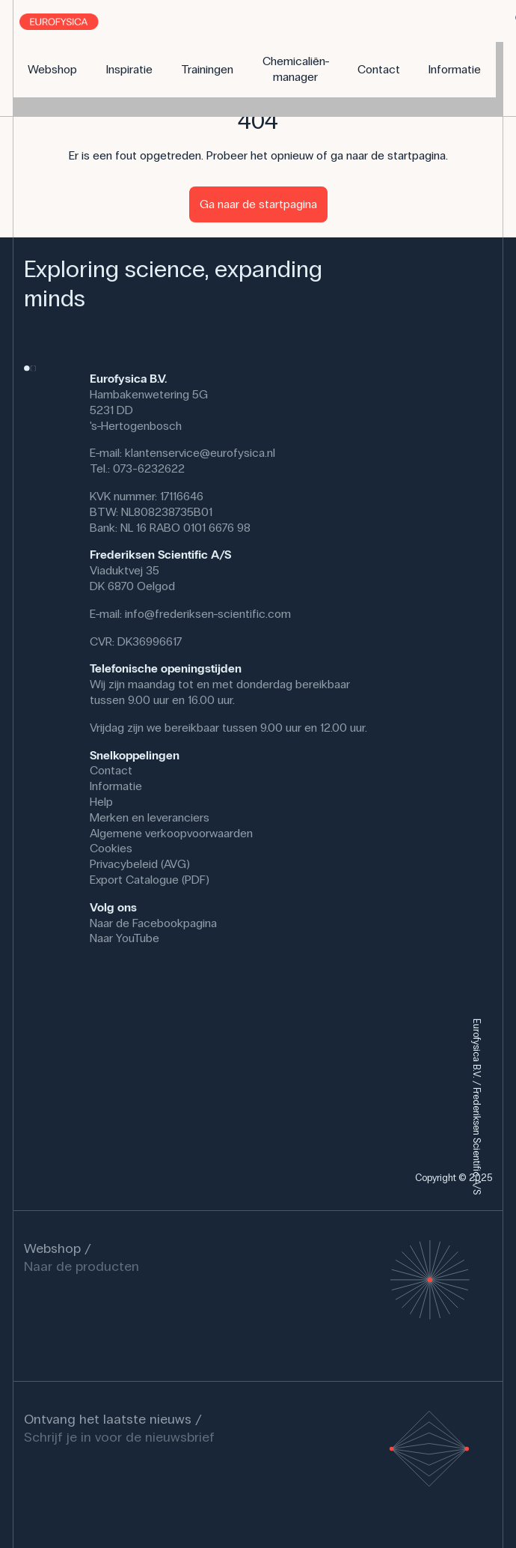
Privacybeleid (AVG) (140, 864)
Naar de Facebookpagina (153, 923)
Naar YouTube (124, 938)
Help (101, 802)
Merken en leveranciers (149, 817)
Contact (111, 770)
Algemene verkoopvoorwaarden (171, 833)
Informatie (116, 786)
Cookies (111, 848)
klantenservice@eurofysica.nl (200, 453)
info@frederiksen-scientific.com (208, 614)
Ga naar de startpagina (258, 204)
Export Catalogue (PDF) (149, 879)
